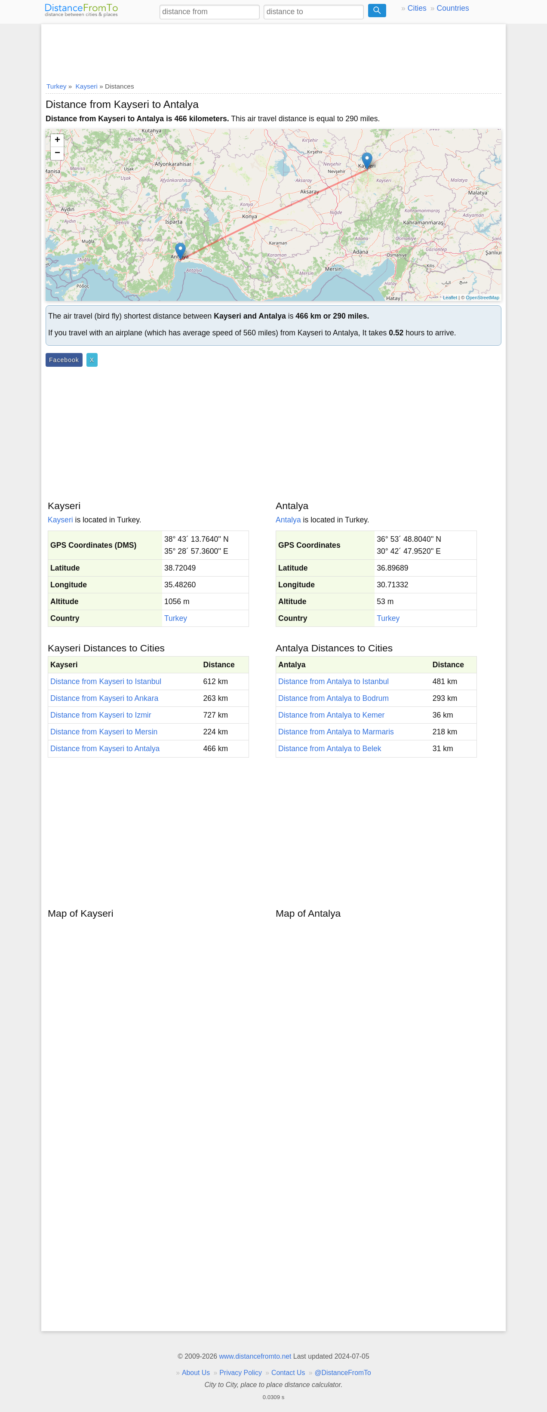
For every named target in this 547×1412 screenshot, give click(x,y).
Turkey (175, 618)
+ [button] (57, 140)
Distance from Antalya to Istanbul (333, 681)
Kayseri (60, 520)
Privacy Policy (240, 1372)
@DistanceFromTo (343, 1372)
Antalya (288, 520)
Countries (452, 8)
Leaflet (450, 297)
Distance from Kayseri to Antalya (105, 748)
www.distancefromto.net (255, 1356)
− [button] (57, 153)
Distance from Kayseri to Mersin (103, 731)
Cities (417, 8)
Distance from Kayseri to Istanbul (105, 681)
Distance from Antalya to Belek (329, 748)
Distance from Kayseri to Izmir (100, 715)
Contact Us (288, 1372)
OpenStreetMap (482, 297)
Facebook (64, 359)
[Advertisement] (273, 50)
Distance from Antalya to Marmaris (336, 731)
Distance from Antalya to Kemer (331, 715)
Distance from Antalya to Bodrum (333, 698)
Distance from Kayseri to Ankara (104, 698)
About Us (196, 1372)
